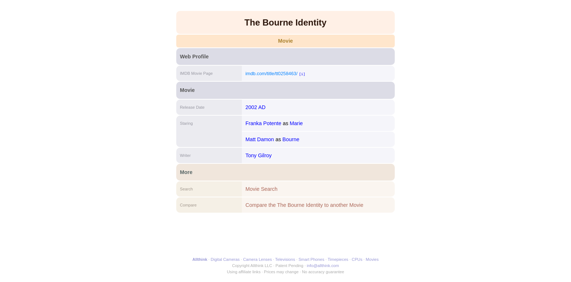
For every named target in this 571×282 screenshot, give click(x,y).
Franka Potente (263, 123)
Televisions (285, 259)
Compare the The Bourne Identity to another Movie (304, 205)
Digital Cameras (225, 259)
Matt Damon (259, 139)
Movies (372, 259)
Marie (296, 123)
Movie (285, 41)
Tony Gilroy (258, 155)
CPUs (357, 259)
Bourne (291, 139)
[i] (302, 74)
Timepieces (338, 259)
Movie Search (261, 189)
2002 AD (255, 107)
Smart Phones (311, 259)
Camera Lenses (257, 259)
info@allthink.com (323, 265)
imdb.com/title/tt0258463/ (271, 73)
